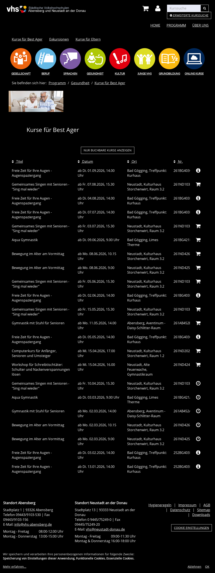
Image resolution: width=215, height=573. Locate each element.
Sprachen (70, 73)
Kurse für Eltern (88, 39)
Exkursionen (59, 39)
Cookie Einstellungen (191, 528)
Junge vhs (145, 73)
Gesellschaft (21, 73)
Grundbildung (169, 73)
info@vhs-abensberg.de (33, 524)
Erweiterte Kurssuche (189, 15)
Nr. (178, 161)
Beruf (45, 73)
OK (207, 567)
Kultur (120, 73)
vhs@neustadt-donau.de (105, 529)
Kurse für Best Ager (27, 39)
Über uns (200, 25)
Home (155, 25)
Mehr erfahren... (14, 567)
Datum (85, 161)
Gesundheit (95, 73)
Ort (132, 161)
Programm (176, 25)
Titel (17, 161)
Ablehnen (194, 567)
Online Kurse (194, 73)
